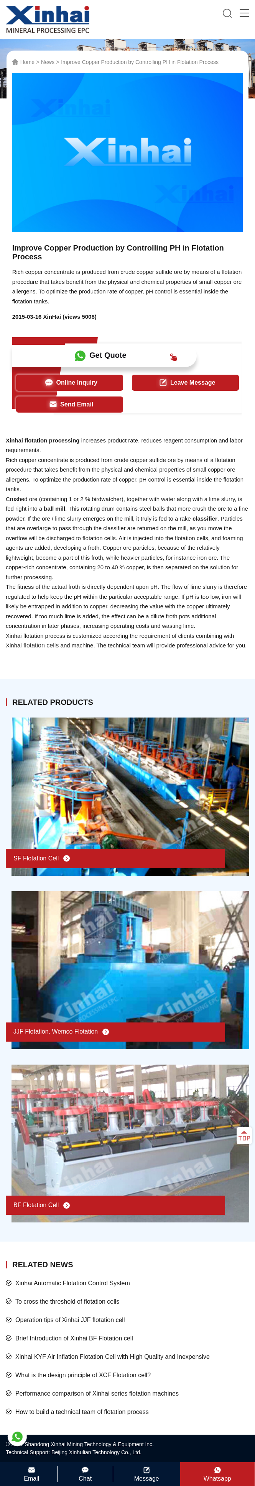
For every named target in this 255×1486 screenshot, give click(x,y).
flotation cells (41, 645)
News (47, 62)
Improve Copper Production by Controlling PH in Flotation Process (140, 62)
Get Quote (126, 356)
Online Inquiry (69, 382)
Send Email (69, 404)
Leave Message (185, 382)
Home (27, 62)
